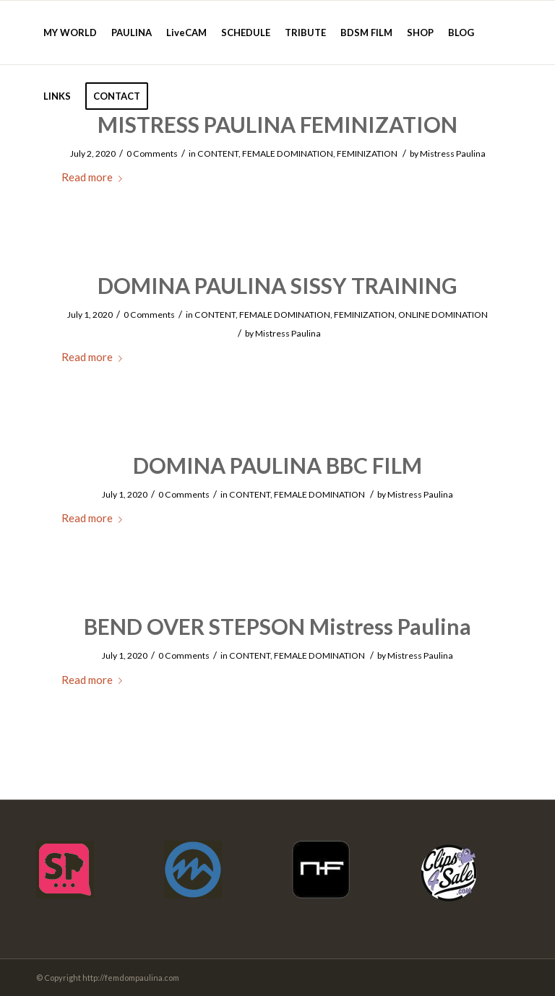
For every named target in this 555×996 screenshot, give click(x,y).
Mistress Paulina (453, 153)
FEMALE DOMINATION (287, 153)
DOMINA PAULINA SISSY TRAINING (277, 285)
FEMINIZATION (367, 153)
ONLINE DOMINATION (443, 314)
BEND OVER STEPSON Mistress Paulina (277, 626)
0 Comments (152, 153)
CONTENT (217, 153)
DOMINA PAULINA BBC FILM (277, 465)
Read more (94, 176)
